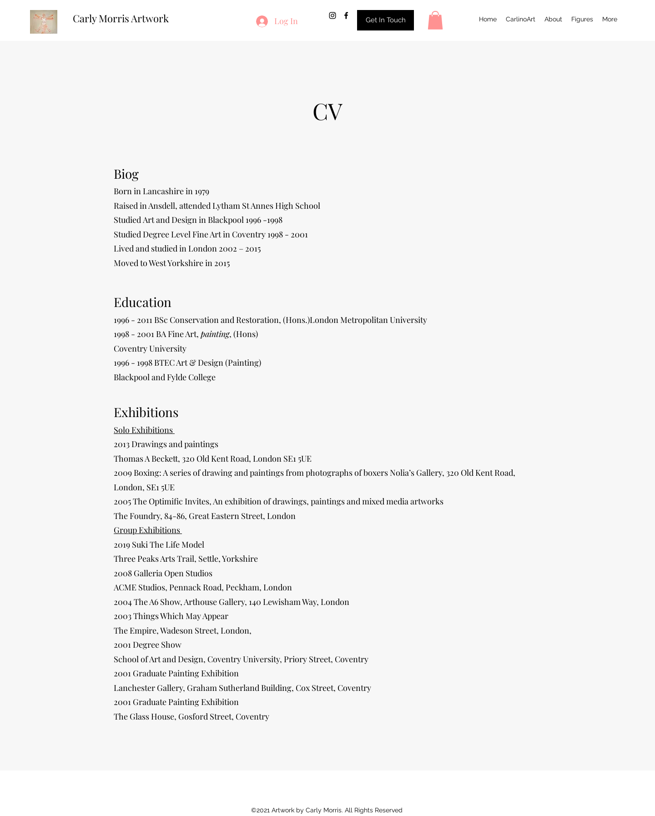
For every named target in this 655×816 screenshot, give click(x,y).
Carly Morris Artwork (121, 18)
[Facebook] (346, 15)
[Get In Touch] (385, 20)
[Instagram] (332, 15)
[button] (435, 20)
